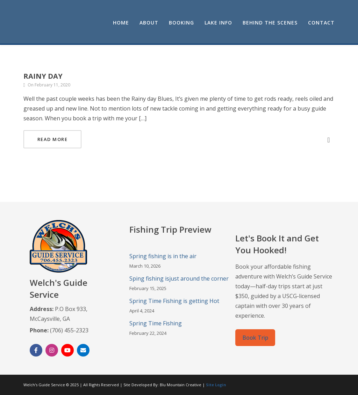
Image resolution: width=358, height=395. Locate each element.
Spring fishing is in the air (162, 256)
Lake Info (218, 22)
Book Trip (255, 337)
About (148, 22)
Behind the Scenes (270, 22)
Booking (181, 22)
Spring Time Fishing (155, 323)
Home (121, 22)
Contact (321, 22)
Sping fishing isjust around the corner (179, 278)
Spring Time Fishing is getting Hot (174, 301)
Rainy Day (43, 76)
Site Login (216, 384)
